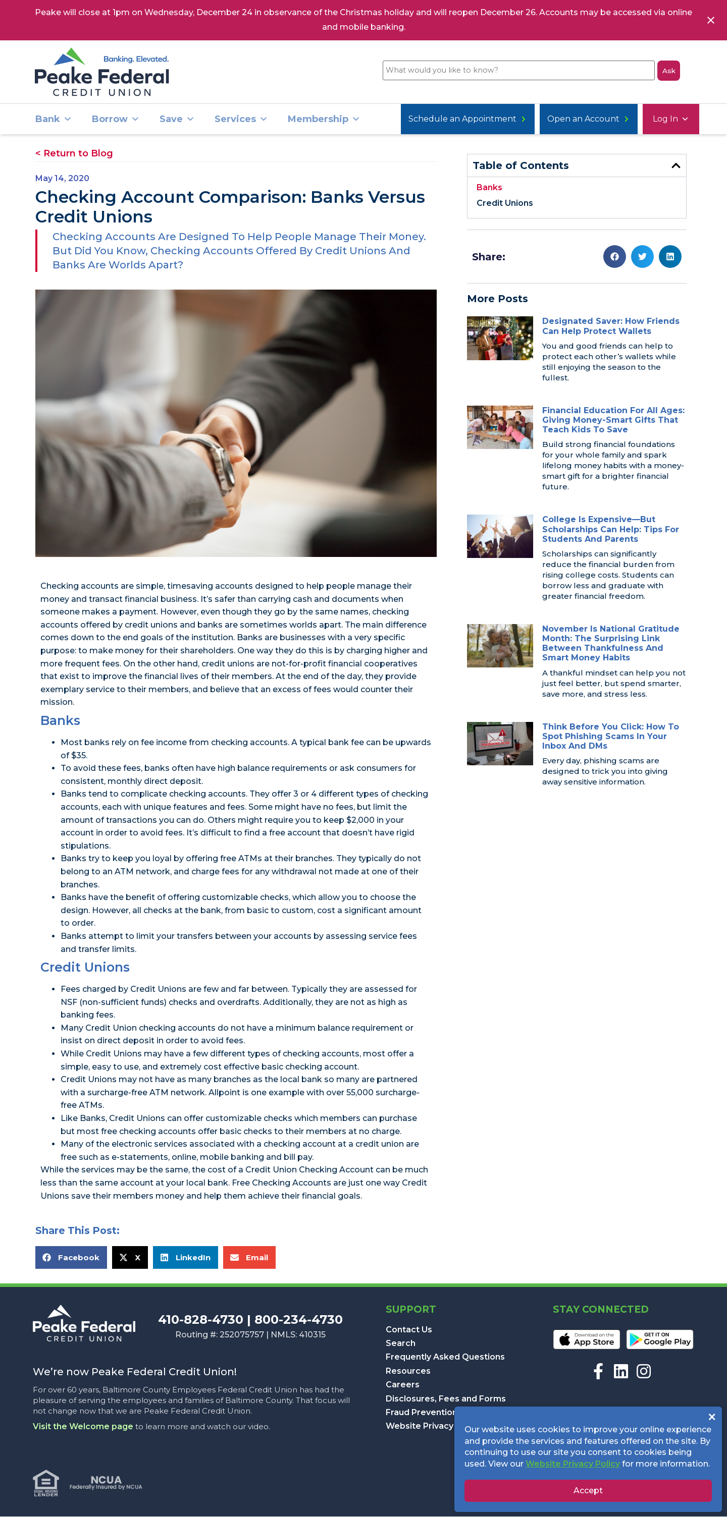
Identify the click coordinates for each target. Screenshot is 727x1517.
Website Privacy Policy (433, 1426)
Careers (403, 1385)
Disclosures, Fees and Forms (446, 1399)
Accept (588, 1490)
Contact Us (409, 1330)
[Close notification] (711, 20)
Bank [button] (53, 119)
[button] (71, 1258)
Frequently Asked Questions (445, 1357)
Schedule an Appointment (627, 119)
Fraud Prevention (421, 1413)
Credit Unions (505, 203)
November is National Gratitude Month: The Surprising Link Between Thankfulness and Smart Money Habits (611, 644)
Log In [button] (423, 119)
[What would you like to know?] (517, 72)
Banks (489, 188)
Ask (668, 72)
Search (401, 1344)
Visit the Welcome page (83, 1427)
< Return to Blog (74, 153)
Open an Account (506, 119)
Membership (324, 119)
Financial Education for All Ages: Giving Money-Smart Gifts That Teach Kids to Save (613, 420)
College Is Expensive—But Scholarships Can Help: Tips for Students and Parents (610, 529)
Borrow (116, 119)
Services (241, 119)
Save (177, 119)
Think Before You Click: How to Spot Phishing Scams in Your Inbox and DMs (610, 736)
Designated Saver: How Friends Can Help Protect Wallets (611, 326)
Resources (408, 1371)
